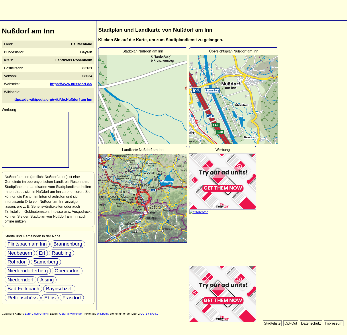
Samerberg (46, 262)
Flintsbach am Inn (27, 244)
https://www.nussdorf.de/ (71, 84)
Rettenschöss (23, 297)
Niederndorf (20, 280)
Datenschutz (311, 323)
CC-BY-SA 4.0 (149, 313)
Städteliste (272, 323)
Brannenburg (67, 244)
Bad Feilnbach (23, 288)
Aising (47, 280)
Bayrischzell (59, 288)
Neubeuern (20, 253)
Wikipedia (103, 313)
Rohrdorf (17, 262)
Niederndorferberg (28, 270)
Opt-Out (290, 323)
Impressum (333, 323)
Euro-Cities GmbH (36, 313)
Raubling (61, 253)
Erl (42, 253)
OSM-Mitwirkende (70, 313)
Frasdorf (72, 297)
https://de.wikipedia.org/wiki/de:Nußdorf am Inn (52, 99)
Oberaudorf (67, 270)
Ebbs (50, 297)
